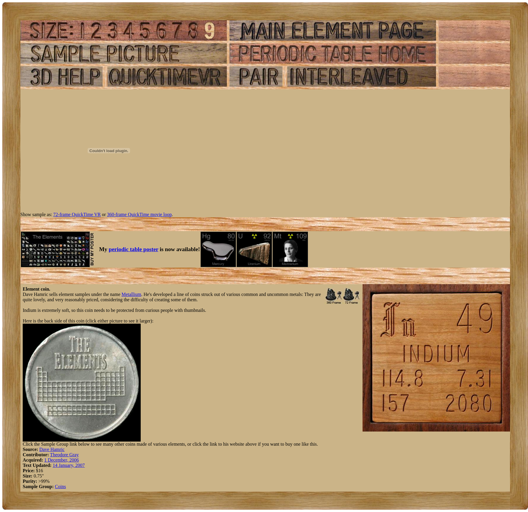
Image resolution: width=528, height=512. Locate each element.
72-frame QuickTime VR (77, 214)
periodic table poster (133, 249)
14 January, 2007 (69, 465)
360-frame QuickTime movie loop (139, 214)
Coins (60, 486)
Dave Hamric (52, 449)
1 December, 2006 (61, 459)
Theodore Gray (64, 454)
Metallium (131, 294)
